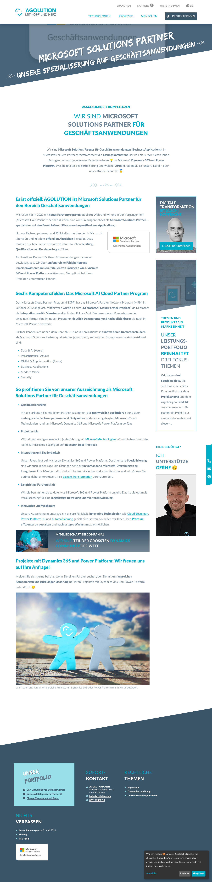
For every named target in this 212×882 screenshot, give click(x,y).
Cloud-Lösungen (137, 513)
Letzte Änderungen (29, 830)
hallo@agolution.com (100, 796)
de (189, 6)
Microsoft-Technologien (100, 439)
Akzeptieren (198, 873)
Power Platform (31, 519)
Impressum (133, 787)
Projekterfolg (181, 16)
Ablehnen (185, 873)
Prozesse (126, 16)
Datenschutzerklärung (139, 791)
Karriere (145, 5)
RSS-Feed (24, 839)
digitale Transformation (77, 476)
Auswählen (151, 873)
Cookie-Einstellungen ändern (142, 795)
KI (44, 519)
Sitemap (23, 834)
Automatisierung (62, 519)
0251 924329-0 (97, 800)
